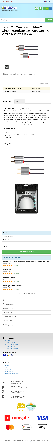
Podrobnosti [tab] (8, 101)
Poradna (7, 365)
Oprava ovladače (8, 236)
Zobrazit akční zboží (26, 252)
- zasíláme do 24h (13, 300)
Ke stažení (8, 369)
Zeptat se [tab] (20, 101)
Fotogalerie (7, 321)
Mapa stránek (9, 371)
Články (7, 367)
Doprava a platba (10, 342)
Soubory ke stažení (9, 316)
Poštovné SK (7, 243)
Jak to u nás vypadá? (11, 344)
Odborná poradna (9, 312)
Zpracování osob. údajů (12, 373)
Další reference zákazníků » (26, 293)
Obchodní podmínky (11, 346)
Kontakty (7, 340)
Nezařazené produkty (11, 348)
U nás (5, 246)
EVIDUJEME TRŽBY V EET (28, 442)
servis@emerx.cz (8, 1)
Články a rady (8, 325)
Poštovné (6, 240)
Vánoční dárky (8, 308)
